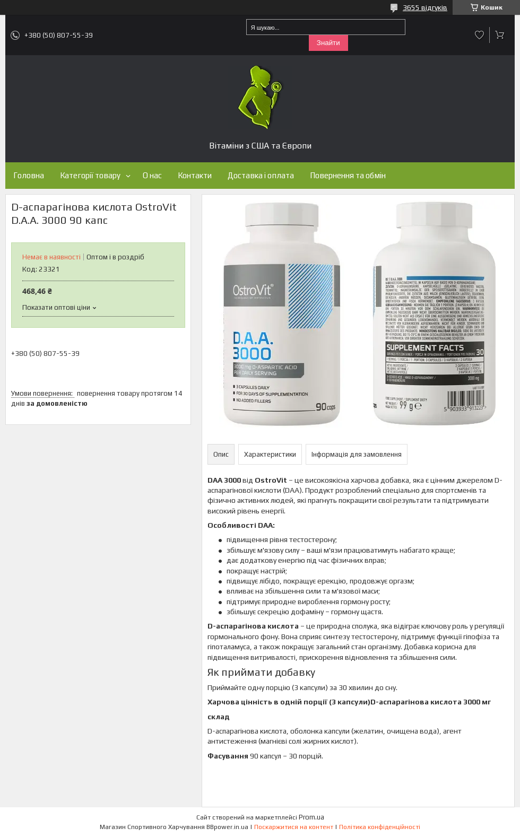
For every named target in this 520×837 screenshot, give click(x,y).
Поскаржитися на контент (293, 827)
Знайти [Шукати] (328, 43)
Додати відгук (480, 35)
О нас (152, 175)
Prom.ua (311, 817)
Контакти (195, 175)
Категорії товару (90, 175)
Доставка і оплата (261, 175)
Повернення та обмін (348, 175)
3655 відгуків (425, 7)
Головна (28, 175)
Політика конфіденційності (379, 827)
